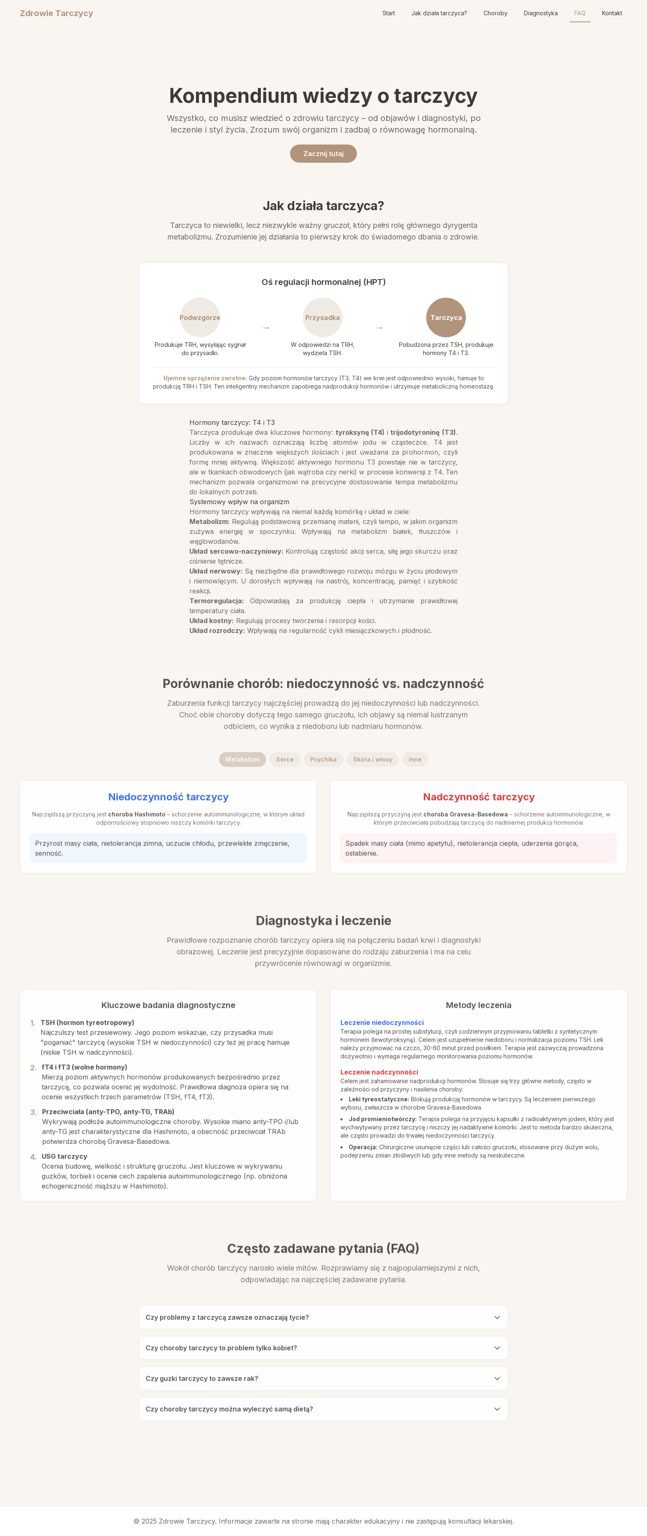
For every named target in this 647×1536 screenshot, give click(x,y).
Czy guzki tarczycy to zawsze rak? (323, 1381)
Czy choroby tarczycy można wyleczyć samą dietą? (323, 1412)
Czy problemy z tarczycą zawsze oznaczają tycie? (323, 1320)
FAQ (580, 13)
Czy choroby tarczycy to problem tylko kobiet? (323, 1350)
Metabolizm (243, 762)
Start (389, 13)
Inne (415, 762)
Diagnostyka (541, 13)
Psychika (323, 762)
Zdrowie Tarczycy (56, 13)
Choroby (496, 13)
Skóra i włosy (372, 762)
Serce (285, 762)
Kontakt (612, 13)
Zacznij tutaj (323, 153)
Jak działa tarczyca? (439, 13)
